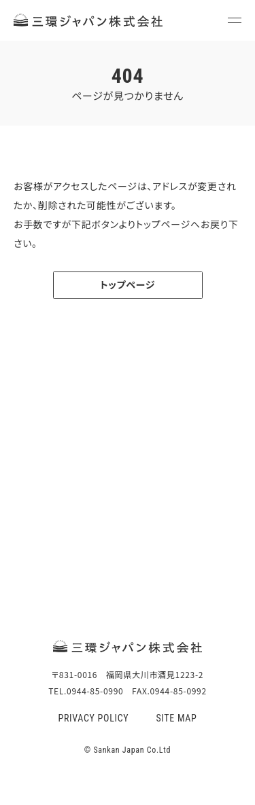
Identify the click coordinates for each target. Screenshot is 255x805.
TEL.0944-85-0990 (127, 551)
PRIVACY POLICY (93, 718)
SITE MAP (176, 718)
